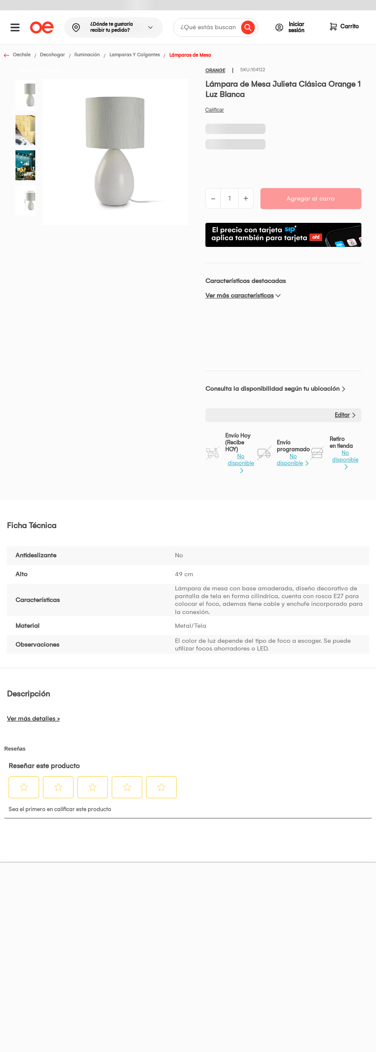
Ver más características (239, 295)
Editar (342, 415)
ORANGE (215, 70)
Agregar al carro (311, 198)
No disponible (241, 459)
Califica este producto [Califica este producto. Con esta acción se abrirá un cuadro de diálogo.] (214, 110)
